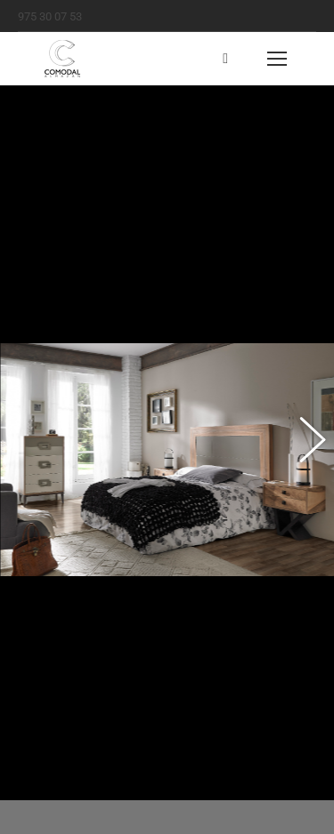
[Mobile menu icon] (277, 58)
